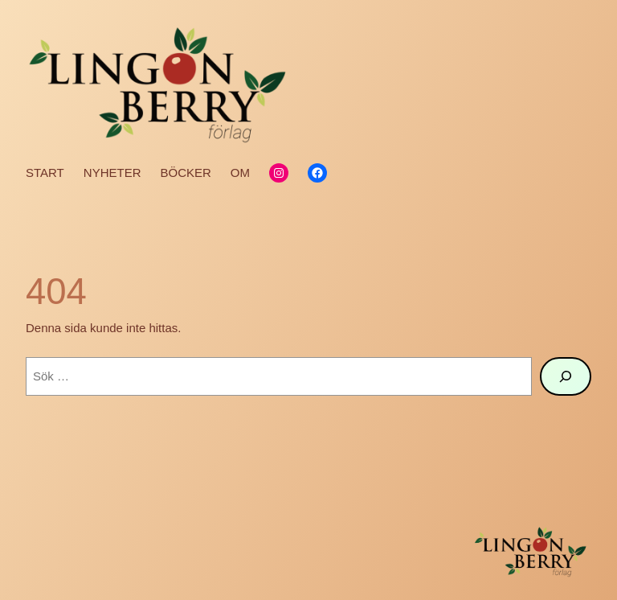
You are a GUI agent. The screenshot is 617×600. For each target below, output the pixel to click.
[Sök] (565, 376)
